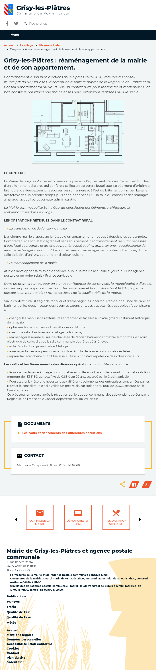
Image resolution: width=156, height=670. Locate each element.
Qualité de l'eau (19, 617)
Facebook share (134, 484)
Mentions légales (20, 635)
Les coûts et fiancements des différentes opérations (62, 433)
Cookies (13, 648)
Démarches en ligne (78, 522)
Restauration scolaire (116, 522)
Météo (12, 622)
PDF (146, 484)
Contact (13, 653)
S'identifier (15, 662)
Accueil (9, 45)
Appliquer (25, 23)
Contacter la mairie (39, 522)
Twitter (16, 23)
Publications (16, 596)
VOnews (13, 601)
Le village (26, 45)
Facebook (7, 23)
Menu (15, 34)
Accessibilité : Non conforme (30, 644)
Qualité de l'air (18, 612)
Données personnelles (24, 639)
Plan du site (16, 657)
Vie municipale (49, 45)
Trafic (11, 607)
